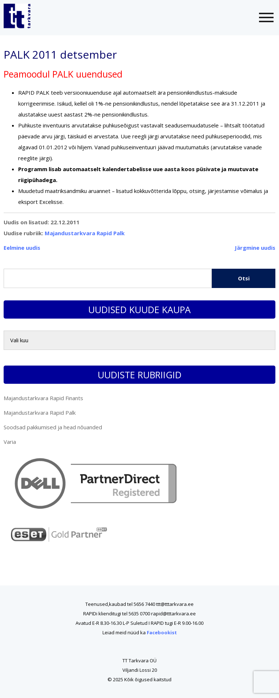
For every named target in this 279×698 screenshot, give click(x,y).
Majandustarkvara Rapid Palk (85, 233)
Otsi (244, 278)
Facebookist (162, 632)
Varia (10, 441)
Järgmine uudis (255, 247)
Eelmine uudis (22, 247)
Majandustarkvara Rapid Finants (43, 398)
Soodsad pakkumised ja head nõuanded (53, 427)
